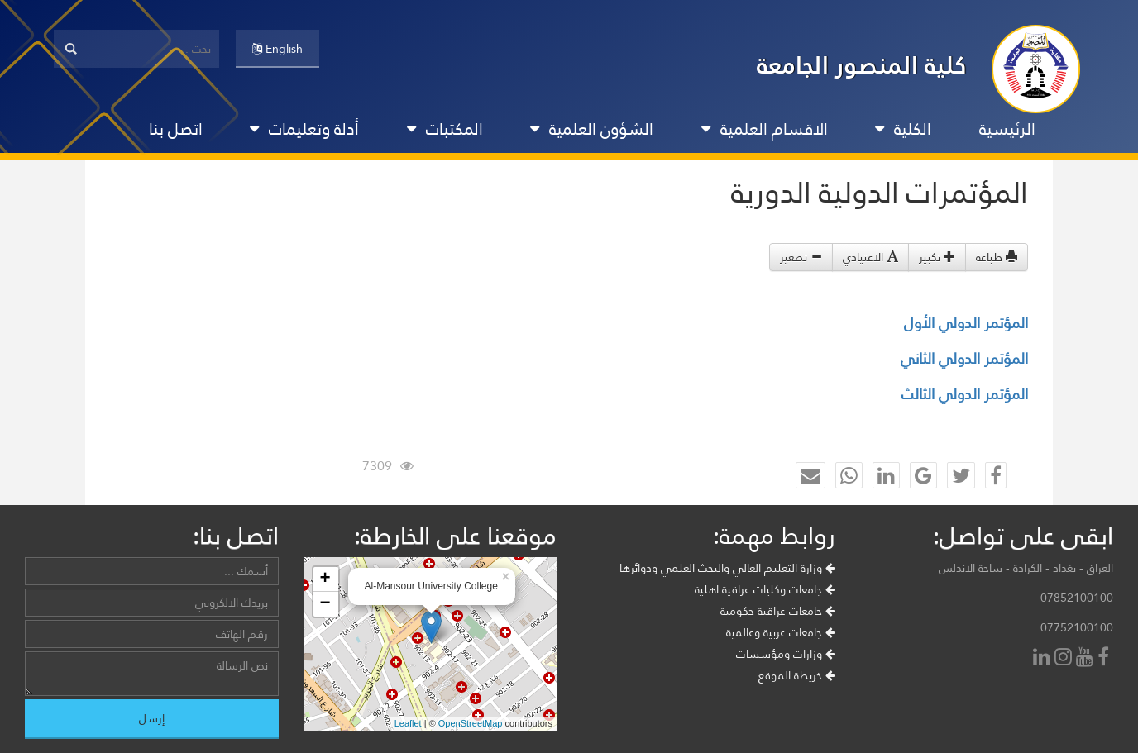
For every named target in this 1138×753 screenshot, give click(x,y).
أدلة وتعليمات (304, 129)
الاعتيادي (870, 257)
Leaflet (408, 723)
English (277, 49)
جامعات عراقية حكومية (777, 611)
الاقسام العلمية (764, 129)
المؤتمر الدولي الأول (966, 322)
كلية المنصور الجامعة (862, 65)
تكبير (937, 257)
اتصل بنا (176, 129)
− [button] (324, 604)
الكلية (903, 129)
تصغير (801, 257)
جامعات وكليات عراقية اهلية (765, 589)
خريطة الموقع (796, 675)
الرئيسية (1007, 129)
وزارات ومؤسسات (785, 654)
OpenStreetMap (470, 723)
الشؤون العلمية (591, 129)
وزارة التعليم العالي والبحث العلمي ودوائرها (727, 568)
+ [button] (324, 579)
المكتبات (445, 129)
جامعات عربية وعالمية (780, 632)
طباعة (996, 257)
